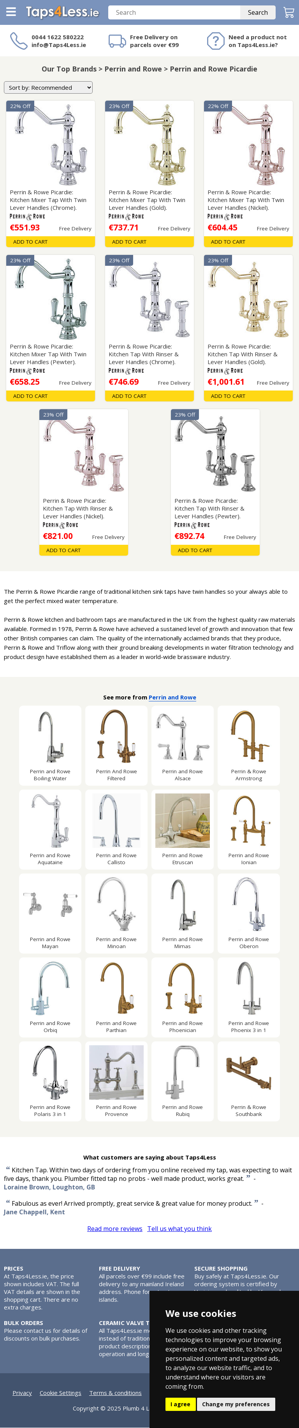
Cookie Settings (60, 1393)
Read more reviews (114, 1229)
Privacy (22, 1393)
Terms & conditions (115, 1393)
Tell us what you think (179, 1229)
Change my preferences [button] (236, 1404)
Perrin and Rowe (172, 697)
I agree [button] (180, 1404)
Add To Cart (30, 242)
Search (258, 13)
